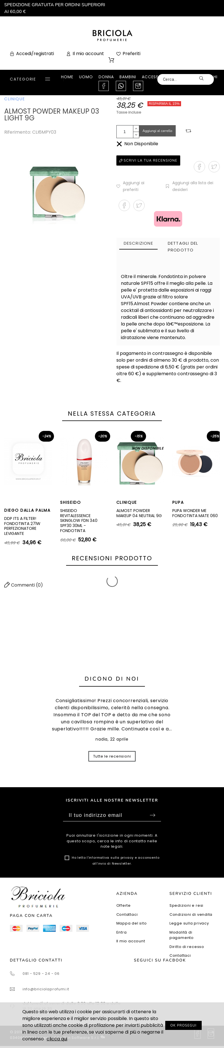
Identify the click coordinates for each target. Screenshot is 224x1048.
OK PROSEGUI (183, 1025)
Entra (121, 932)
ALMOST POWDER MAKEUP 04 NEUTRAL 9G (139, 513)
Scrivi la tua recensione (148, 160)
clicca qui (57, 1039)
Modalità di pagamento (181, 935)
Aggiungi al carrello (158, 131)
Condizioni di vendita (190, 914)
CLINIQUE (14, 99)
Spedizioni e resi (186, 905)
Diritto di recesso (186, 946)
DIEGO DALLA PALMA (27, 510)
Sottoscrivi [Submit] (152, 815)
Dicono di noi (112, 679)
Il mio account (130, 941)
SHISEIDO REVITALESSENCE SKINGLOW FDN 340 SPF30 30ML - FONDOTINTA (78, 520)
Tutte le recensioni (112, 756)
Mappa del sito (131, 923)
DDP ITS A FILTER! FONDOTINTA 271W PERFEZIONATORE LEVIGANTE (22, 526)
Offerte (123, 905)
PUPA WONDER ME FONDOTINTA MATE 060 (195, 513)
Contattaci (127, 914)
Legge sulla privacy (189, 923)
